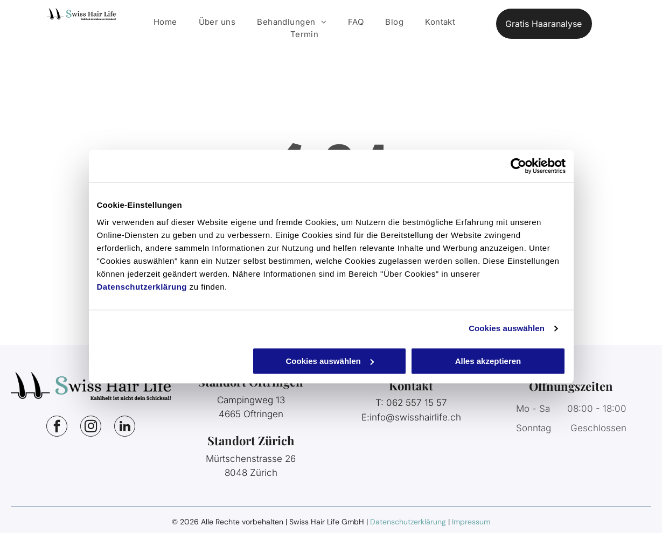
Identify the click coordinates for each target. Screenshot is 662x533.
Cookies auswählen (507, 328)
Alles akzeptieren (488, 361)
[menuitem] (165, 22)
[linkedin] (124, 427)
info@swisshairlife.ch (415, 417)
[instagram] (90, 427)
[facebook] (56, 427)
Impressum (471, 522)
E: (365, 417)
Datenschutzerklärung (142, 286)
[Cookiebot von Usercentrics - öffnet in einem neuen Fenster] (518, 166)
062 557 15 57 (416, 402)
